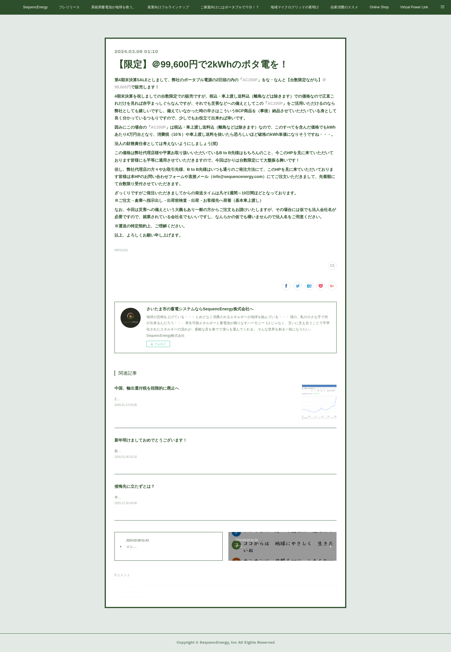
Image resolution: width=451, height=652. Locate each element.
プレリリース (69, 7)
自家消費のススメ (344, 7)
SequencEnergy (35, 7)
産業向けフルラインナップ (168, 7)
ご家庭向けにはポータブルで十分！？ (229, 7)
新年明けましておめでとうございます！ (150, 440)
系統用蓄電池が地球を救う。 (113, 7)
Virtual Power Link (414, 7)
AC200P (250, 80)
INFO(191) (121, 250)
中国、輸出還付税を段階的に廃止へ (146, 388)
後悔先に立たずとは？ (134, 487)
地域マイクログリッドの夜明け (295, 7)
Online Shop (379, 7)
